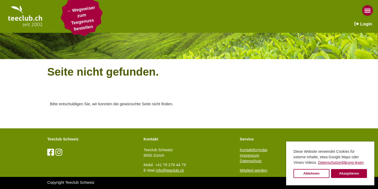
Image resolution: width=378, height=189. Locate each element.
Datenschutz (250, 161)
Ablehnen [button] (311, 173)
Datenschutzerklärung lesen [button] (341, 162)
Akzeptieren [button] (349, 173)
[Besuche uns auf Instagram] (58, 152)
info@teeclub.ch (170, 170)
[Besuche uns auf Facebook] (50, 152)
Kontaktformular (253, 150)
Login (363, 24)
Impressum (249, 155)
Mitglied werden (253, 170)
